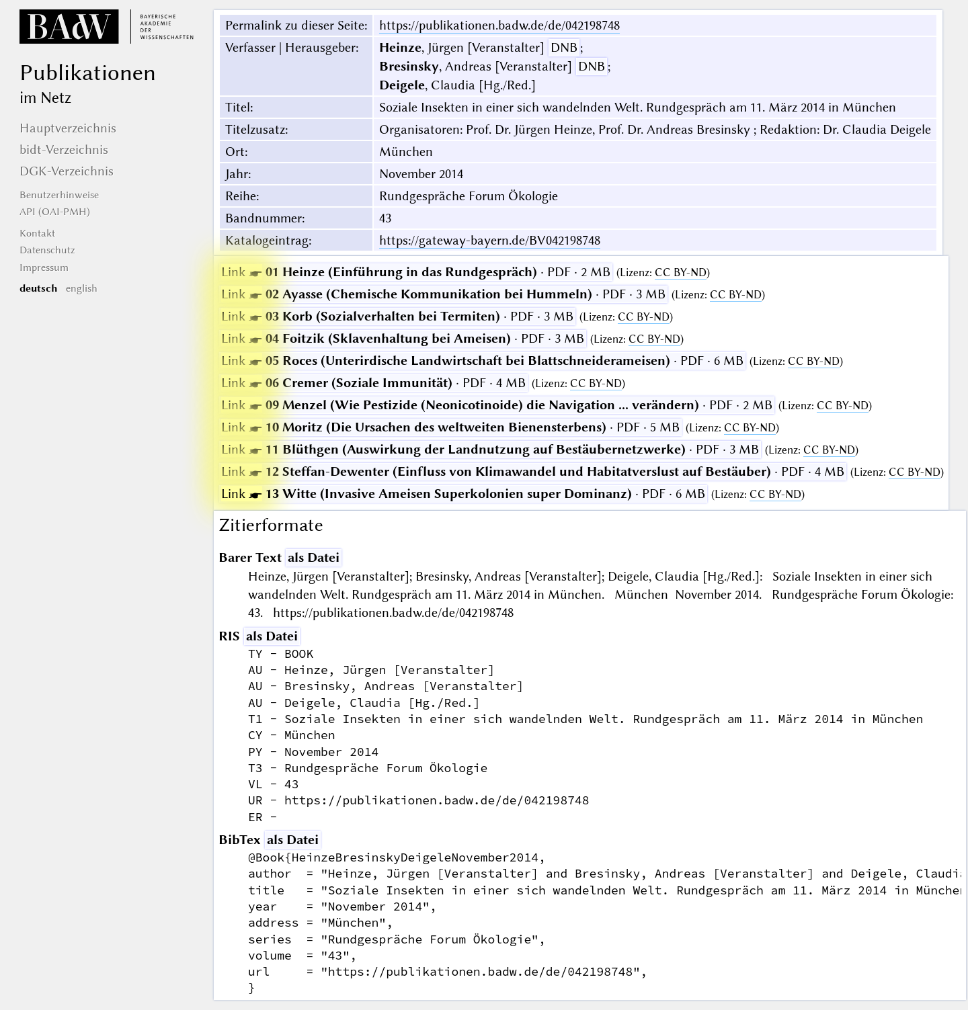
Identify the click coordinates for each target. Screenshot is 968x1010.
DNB (564, 47)
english (81, 288)
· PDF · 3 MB (443, 294)
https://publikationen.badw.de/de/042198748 (499, 25)
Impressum (44, 267)
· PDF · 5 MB (450, 427)
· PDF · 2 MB (415, 272)
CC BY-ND (681, 272)
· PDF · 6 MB (482, 360)
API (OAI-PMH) (54, 212)
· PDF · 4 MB (373, 382)
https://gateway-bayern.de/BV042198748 (489, 240)
